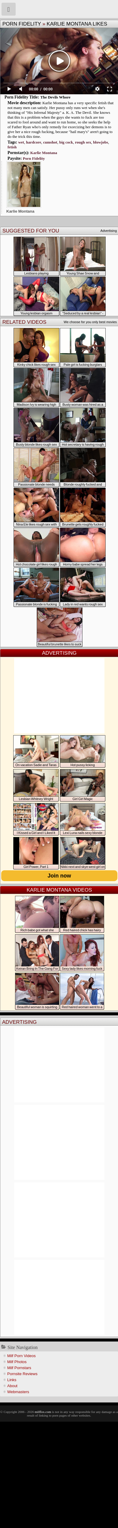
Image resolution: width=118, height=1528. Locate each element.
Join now (59, 876)
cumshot (50, 142)
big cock (66, 142)
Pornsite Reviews (22, 1374)
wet (21, 142)
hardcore (33, 142)
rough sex (83, 142)
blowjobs (100, 142)
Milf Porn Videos (21, 1356)
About (12, 1386)
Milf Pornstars (19, 1368)
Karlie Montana (43, 152)
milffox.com (43, 1412)
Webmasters (18, 1392)
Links (11, 1380)
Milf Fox (59, 9)
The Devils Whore (55, 97)
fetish (12, 147)
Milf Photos (16, 1362)
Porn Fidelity (21, 24)
